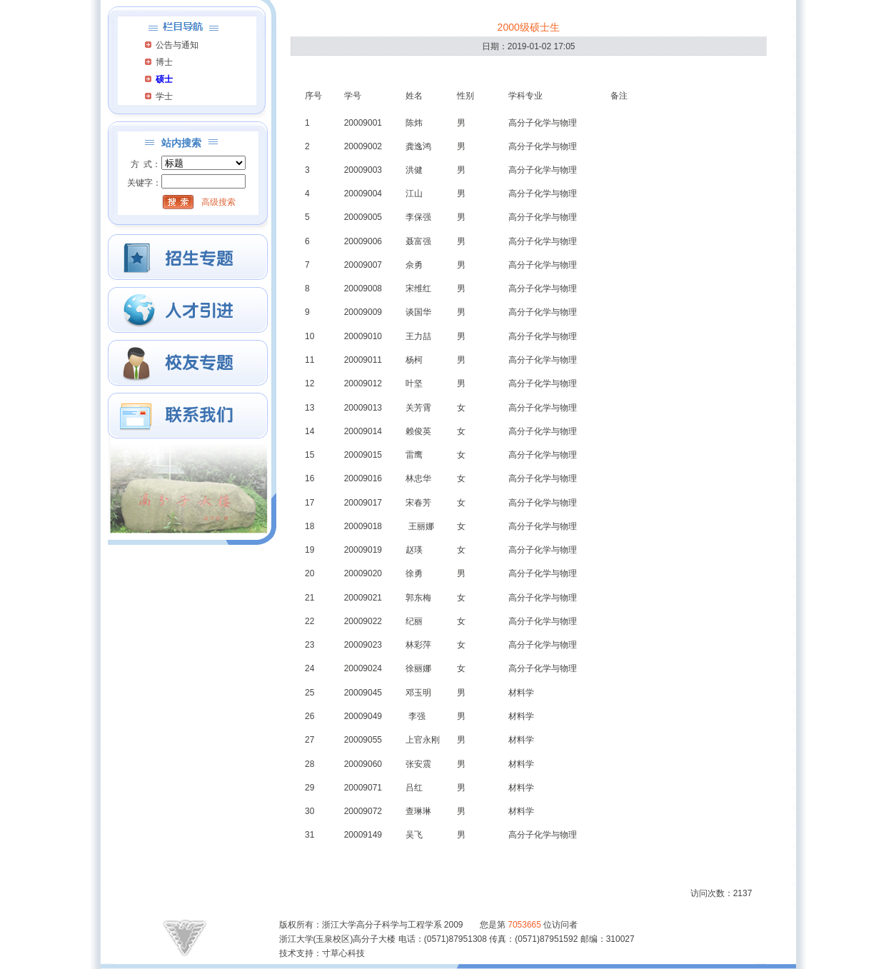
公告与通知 (177, 45)
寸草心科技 (343, 953)
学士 (164, 96)
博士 (164, 62)
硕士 (164, 79)
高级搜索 (218, 202)
